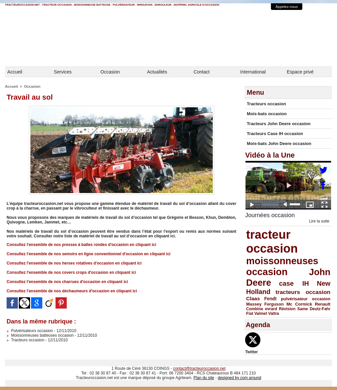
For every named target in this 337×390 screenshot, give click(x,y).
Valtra (273, 313)
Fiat (249, 313)
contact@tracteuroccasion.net (199, 368)
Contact (201, 71)
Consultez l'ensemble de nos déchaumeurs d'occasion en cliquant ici (72, 291)
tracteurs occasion (303, 292)
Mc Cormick (299, 304)
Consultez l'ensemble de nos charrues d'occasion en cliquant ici (67, 281)
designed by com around (239, 377)
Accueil (14, 71)
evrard (271, 309)
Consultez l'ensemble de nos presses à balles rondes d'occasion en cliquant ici (81, 244)
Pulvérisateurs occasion (30, 330)
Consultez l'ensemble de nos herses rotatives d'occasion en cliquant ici (74, 263)
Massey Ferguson (265, 304)
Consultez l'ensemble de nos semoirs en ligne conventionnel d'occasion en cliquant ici (88, 254)
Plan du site (204, 377)
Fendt (270, 298)
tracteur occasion (272, 241)
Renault (322, 304)
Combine (254, 309)
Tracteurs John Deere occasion (279, 123)
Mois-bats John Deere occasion (279, 143)
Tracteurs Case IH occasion (275, 133)
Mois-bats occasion (267, 113)
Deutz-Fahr (320, 309)
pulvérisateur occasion (305, 298)
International (253, 71)
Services (63, 71)
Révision (287, 309)
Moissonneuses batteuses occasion (40, 335)
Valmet (260, 313)
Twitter (251, 352)
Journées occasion (270, 215)
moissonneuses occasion (282, 266)
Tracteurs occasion (25, 340)
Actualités (157, 71)
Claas (253, 298)
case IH (294, 283)
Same (302, 309)
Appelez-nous (287, 7)
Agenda (258, 324)
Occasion (110, 71)
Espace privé (300, 71)
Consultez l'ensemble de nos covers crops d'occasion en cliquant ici (71, 272)
